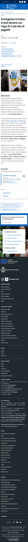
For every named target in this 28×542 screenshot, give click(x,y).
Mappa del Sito (4, 471)
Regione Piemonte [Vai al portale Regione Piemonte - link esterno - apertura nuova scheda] (5, 1)
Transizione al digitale (9, 176)
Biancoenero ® (15, 536)
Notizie (2, 351)
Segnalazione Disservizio (7, 448)
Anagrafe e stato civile (6, 314)
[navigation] (3, 6)
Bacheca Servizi (5, 452)
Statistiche (3, 469)
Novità (6, 12)
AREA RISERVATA (13, 540)
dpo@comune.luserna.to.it (10, 426)
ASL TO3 (3, 492)
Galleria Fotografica (5, 371)
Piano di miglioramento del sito (8, 441)
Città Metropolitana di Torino (8, 484)
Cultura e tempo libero (6, 323)
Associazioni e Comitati (6, 375)
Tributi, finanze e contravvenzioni (9, 338)
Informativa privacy (5, 457)
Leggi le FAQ (4, 443)
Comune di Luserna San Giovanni (13, 6)
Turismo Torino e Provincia (7, 499)
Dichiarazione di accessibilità (8, 438)
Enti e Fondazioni (5, 296)
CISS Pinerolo (4, 496)
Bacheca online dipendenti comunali (10, 508)
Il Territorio (3, 368)
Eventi (2, 364)
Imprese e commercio (6, 331)
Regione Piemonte (5, 482)
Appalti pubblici (4, 316)
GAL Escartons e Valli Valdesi (8, 489)
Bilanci (2, 436)
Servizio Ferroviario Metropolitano (9, 503)
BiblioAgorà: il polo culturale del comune (11, 480)
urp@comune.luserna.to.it (10, 391)
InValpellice (4, 506)
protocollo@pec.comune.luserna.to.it (13, 389)
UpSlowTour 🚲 (4, 511)
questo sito (13, 121)
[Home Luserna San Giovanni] (13, 6)
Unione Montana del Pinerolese (9, 487)
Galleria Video (4, 373)
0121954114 (11, 181)
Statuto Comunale (5, 455)
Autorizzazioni (4, 319)
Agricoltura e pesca (5, 309)
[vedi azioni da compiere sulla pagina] (12, 43)
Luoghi (2, 366)
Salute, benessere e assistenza (8, 335)
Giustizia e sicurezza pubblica (8, 328)
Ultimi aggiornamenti (6, 467)
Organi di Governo (5, 287)
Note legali (3, 460)
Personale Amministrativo (7, 299)
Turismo (3, 340)
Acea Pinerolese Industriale (7, 494)
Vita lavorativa (4, 342)
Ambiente (3, 311)
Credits (2, 464)
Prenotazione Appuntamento (8, 445)
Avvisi (10, 12)
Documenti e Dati (5, 294)
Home (2, 12)
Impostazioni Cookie (6, 462)
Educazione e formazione (7, 326)
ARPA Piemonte (5, 501)
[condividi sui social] (4, 43)
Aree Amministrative (6, 289)
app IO (24, 121)
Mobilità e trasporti (5, 333)
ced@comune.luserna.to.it (12, 182)
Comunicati (3, 355)
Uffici (2, 291)
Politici (2, 301)
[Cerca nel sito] (24, 6)
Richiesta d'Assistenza (6, 450)
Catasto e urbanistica (6, 321)
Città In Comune (12, 532)
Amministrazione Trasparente (8, 433)
